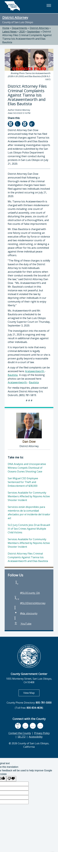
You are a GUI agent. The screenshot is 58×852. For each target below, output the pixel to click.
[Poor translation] (11, 779)
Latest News (9, 31)
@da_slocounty (25, 613)
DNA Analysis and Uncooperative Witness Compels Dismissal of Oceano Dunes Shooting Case (27, 467)
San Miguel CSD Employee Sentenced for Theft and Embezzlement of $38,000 (23, 482)
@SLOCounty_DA (27, 593)
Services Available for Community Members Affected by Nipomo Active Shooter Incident (29, 496)
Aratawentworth (35, 371)
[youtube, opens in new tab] (25, 726)
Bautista (34, 382)
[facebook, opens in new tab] (17, 725)
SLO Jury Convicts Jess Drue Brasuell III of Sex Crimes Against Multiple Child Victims (29, 528)
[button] (49, 5)
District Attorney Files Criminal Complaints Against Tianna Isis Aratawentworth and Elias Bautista (27, 37)
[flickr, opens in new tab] (32, 725)
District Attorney (15, 17)
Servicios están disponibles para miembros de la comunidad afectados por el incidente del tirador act (29, 512)
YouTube (22, 623)
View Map (31, 693)
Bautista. (13, 375)
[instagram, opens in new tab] (40, 725)
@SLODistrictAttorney (29, 603)
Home (5, 28)
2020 (22, 31)
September (33, 31)
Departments (19, 28)
